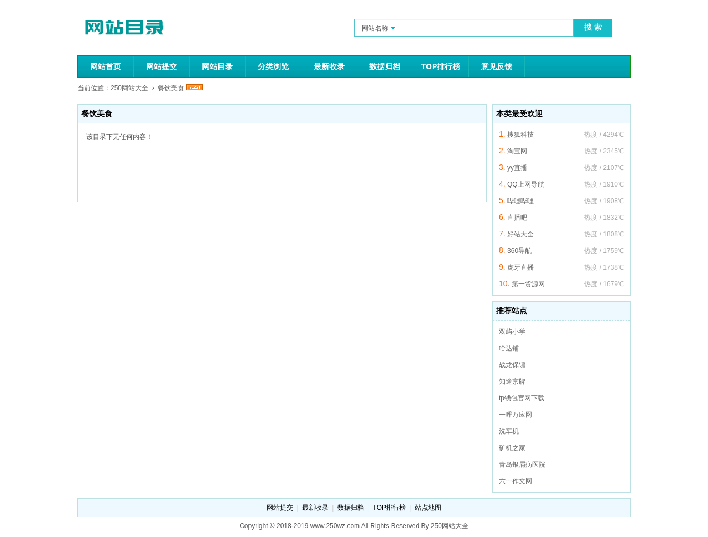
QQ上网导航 (525, 184)
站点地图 (428, 508)
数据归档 (384, 66)
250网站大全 (129, 88)
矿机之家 (512, 448)
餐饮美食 (171, 88)
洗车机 (509, 431)
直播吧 (517, 217)
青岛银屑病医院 (522, 464)
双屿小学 (512, 331)
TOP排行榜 (441, 66)
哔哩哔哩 (520, 201)
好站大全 (520, 234)
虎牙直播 (520, 267)
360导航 (519, 251)
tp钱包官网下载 (521, 398)
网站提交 (161, 66)
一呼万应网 (515, 415)
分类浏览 (273, 66)
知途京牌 (512, 381)
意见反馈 (496, 66)
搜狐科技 (520, 134)
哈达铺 (509, 348)
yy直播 (517, 168)
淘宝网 (517, 151)
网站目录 (217, 66)
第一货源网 (528, 284)
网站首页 (105, 66)
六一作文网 (515, 481)
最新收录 (329, 66)
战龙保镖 (512, 365)
